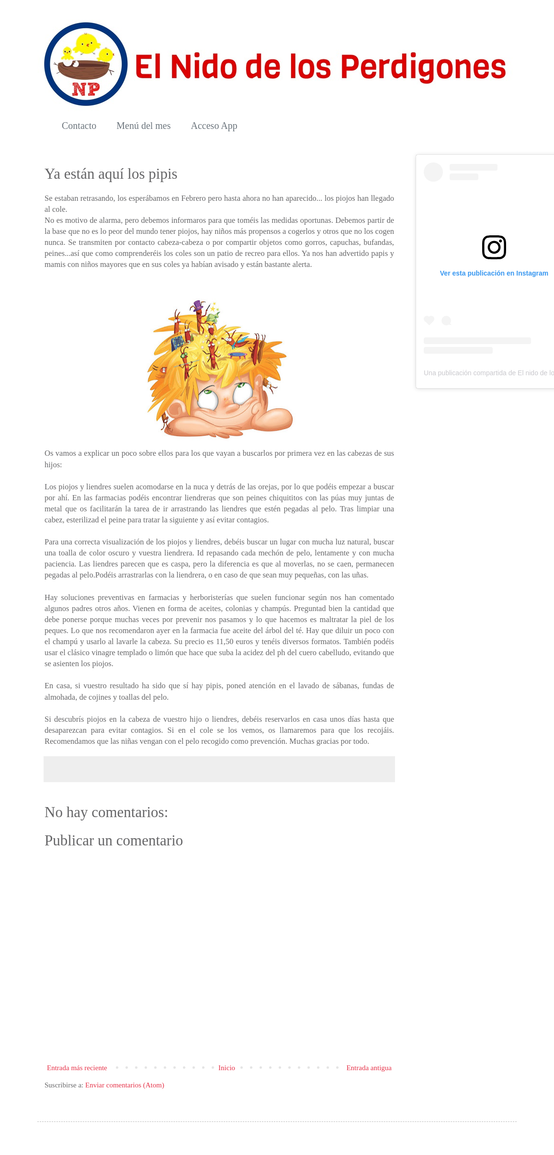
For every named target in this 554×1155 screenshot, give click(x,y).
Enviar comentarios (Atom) (124, 1085)
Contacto (79, 125)
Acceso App (214, 125)
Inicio (226, 1068)
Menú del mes (143, 125)
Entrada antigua (369, 1068)
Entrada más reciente (77, 1068)
